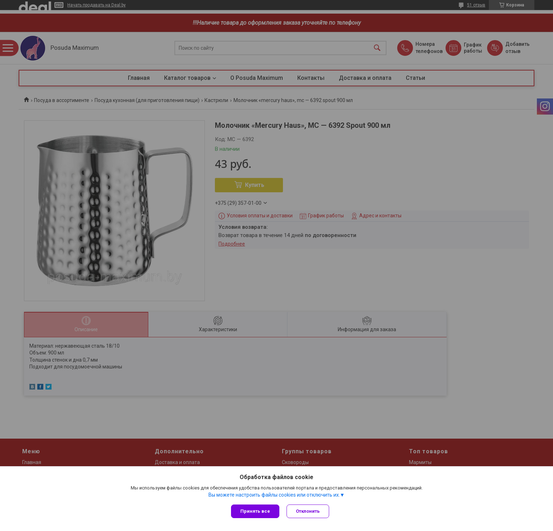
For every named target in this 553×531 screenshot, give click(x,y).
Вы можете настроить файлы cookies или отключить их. (274, 495)
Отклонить (308, 511)
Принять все (255, 511)
